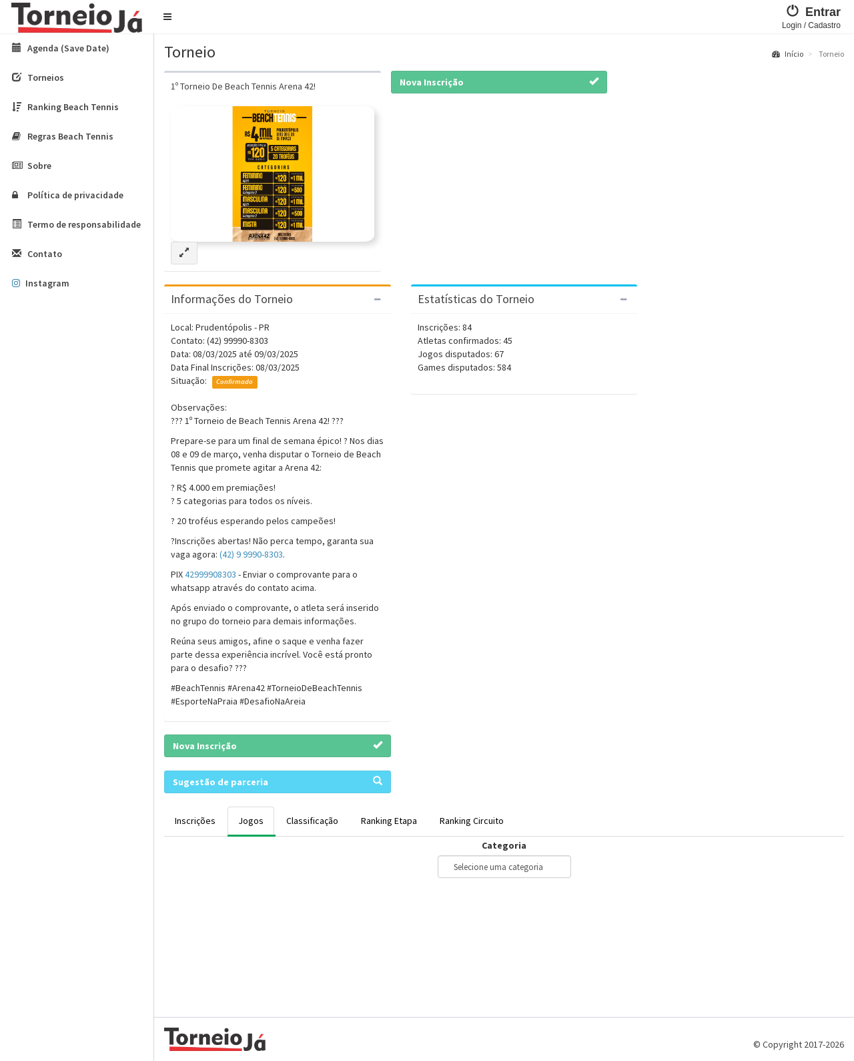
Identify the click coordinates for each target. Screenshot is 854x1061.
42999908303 (210, 574)
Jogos (251, 821)
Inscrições (195, 821)
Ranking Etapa (389, 821)
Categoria (504, 845)
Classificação (312, 821)
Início (787, 54)
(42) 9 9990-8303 (251, 554)
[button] (167, 16)
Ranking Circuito (472, 821)
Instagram (40, 283)
